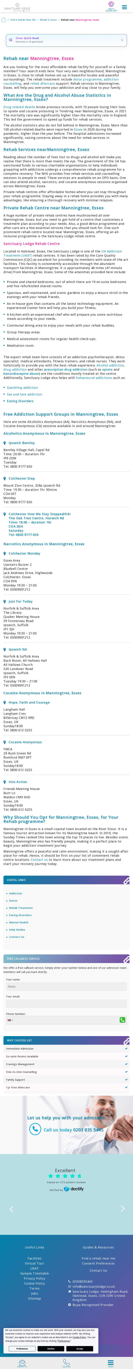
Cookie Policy (34, 1283)
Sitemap (34, 1298)
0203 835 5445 (88, 1130)
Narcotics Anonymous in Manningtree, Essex (44, 544)
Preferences (22, 1349)
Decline (50, 1349)
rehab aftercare (42, 83)
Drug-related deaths (19, 107)
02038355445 (83, 1281)
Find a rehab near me (98, 1258)
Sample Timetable (34, 1273)
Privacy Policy (34, 1278)
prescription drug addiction (66, 369)
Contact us (39, 860)
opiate (107, 369)
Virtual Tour (34, 1263)
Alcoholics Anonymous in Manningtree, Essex (44, 433)
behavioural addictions (94, 378)
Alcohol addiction (110, 365)
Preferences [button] (64, 1341)
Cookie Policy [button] (79, 1337)
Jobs (34, 1293)
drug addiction (15, 369)
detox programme (87, 79)
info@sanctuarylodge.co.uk (94, 1286)
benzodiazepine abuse (21, 373)
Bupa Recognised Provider (93, 1305)
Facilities (35, 1258)
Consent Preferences (98, 1263)
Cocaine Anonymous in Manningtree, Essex (42, 693)
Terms (34, 1288)
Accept (80, 1349)
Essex (78, 129)
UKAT (34, 1268)
